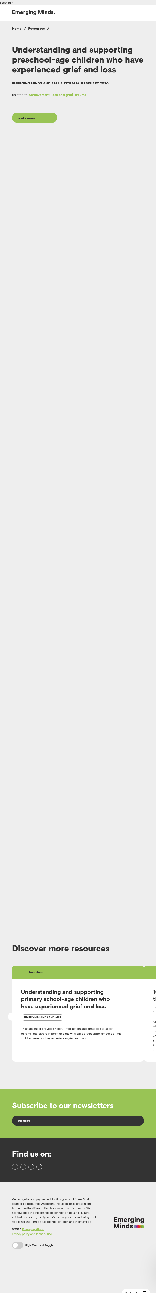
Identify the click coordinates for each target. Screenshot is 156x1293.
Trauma (80, 95)
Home (16, 28)
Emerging (33, 12)
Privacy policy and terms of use (32, 1259)
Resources (36, 28)
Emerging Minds (33, 1254)
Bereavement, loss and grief (51, 95)
